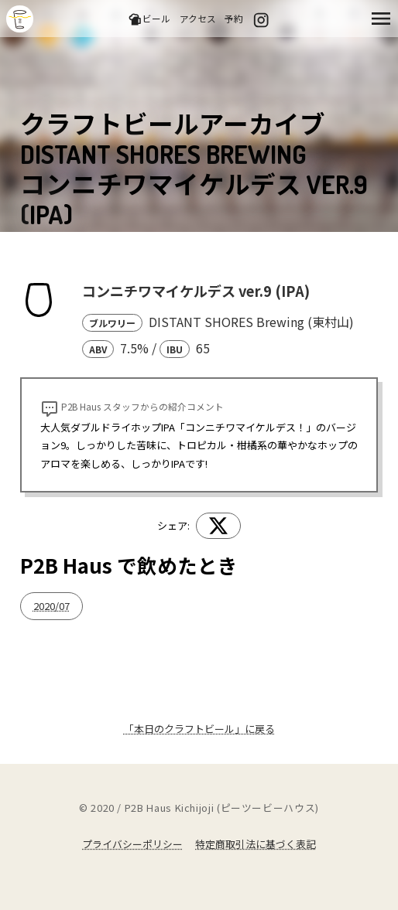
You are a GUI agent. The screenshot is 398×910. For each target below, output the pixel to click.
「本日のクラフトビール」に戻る (199, 728)
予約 (234, 18)
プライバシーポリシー (132, 844)
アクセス (198, 18)
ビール (149, 19)
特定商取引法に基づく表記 (255, 844)
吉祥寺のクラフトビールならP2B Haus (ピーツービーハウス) (19, 18)
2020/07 (51, 605)
